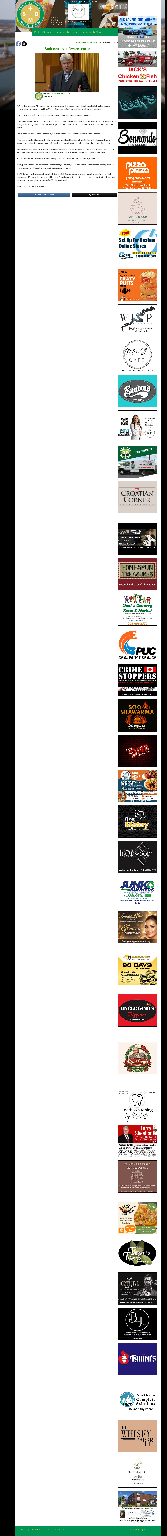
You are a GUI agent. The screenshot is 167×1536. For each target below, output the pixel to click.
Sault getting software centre (67, 49)
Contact (22, 1529)
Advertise (35, 1529)
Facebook (59, 1529)
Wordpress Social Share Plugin (89, 42)
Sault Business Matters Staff (58, 93)
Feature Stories (42, 32)
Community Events (66, 32)
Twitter (47, 1529)
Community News (91, 32)
